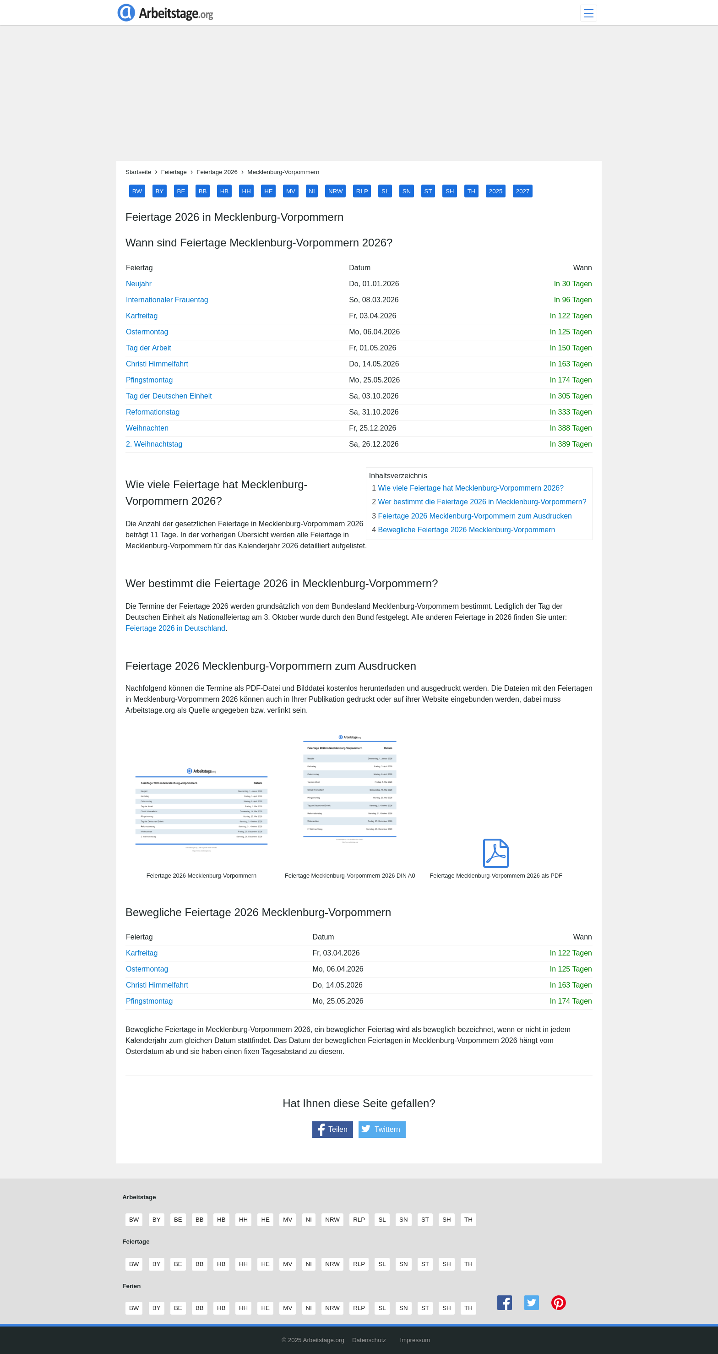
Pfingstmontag (149, 380)
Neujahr (139, 284)
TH (472, 190)
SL (385, 190)
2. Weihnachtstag (154, 444)
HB (224, 190)
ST (428, 190)
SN (407, 190)
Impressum (415, 1340)
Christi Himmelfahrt (157, 364)
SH (450, 190)
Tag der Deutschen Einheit (169, 396)
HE (268, 190)
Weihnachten (147, 428)
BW (137, 190)
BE (181, 190)
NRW (335, 190)
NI (312, 190)
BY (159, 190)
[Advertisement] (359, 97)
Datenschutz (369, 1340)
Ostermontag (147, 332)
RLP (362, 190)
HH (246, 190)
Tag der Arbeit (148, 348)
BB (203, 190)
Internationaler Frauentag (167, 300)
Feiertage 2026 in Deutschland (175, 628)
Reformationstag (153, 412)
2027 (523, 190)
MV (290, 190)
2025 (496, 190)
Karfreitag (142, 316)
